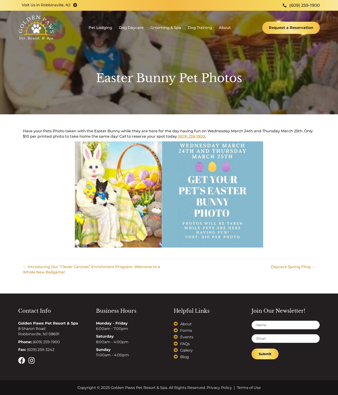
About (225, 29)
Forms (186, 330)
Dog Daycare (131, 29)
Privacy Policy (219, 387)
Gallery (186, 350)
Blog (184, 357)
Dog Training (200, 29)
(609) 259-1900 (191, 136)
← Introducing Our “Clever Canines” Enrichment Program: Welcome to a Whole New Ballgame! (91, 269)
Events (186, 337)
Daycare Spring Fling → (293, 267)
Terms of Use (249, 387)
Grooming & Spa (165, 29)
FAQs (185, 344)
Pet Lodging (100, 29)
